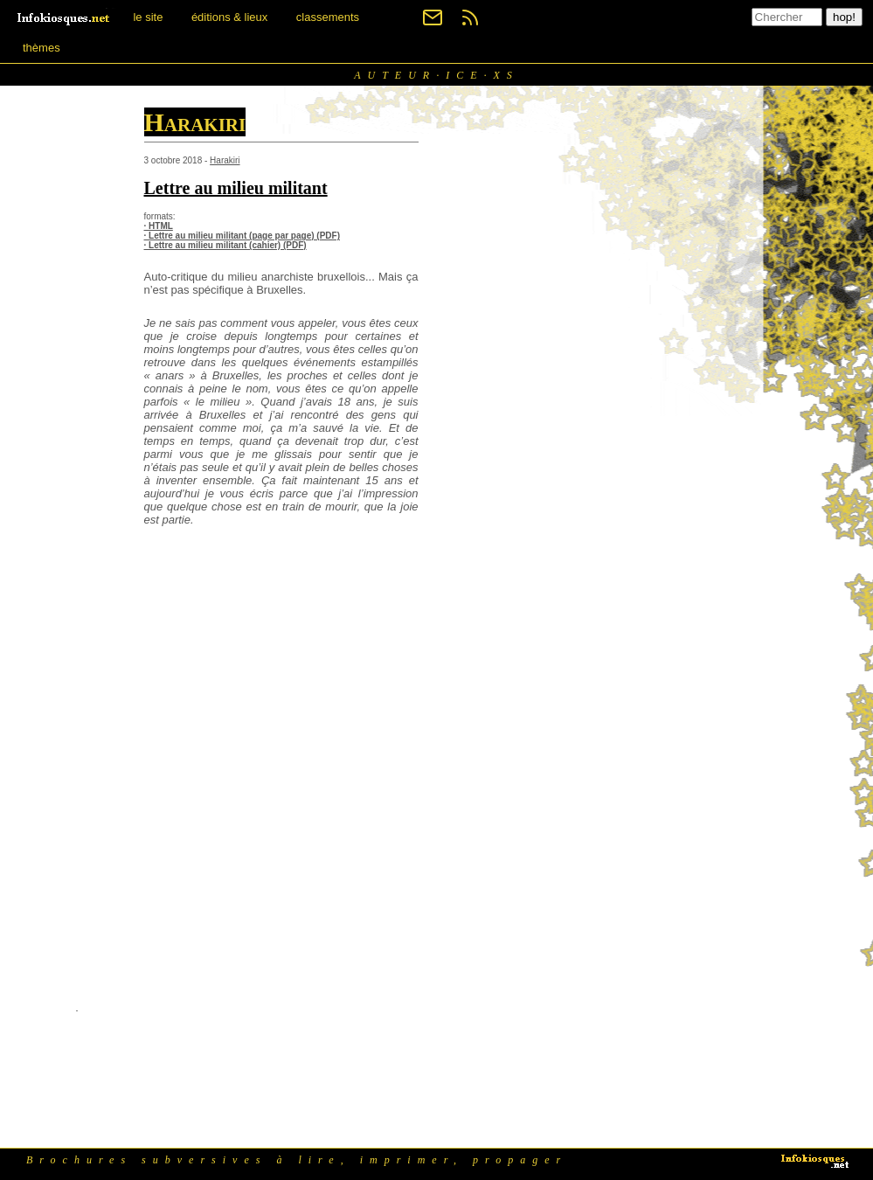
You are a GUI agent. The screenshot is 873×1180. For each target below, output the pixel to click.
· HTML (158, 226)
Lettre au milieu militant (236, 188)
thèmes (41, 47)
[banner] (64, 17)
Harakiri (224, 160)
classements (327, 17)
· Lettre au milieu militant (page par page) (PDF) (242, 235)
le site (148, 17)
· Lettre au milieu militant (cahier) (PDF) (225, 245)
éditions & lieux (229, 17)
